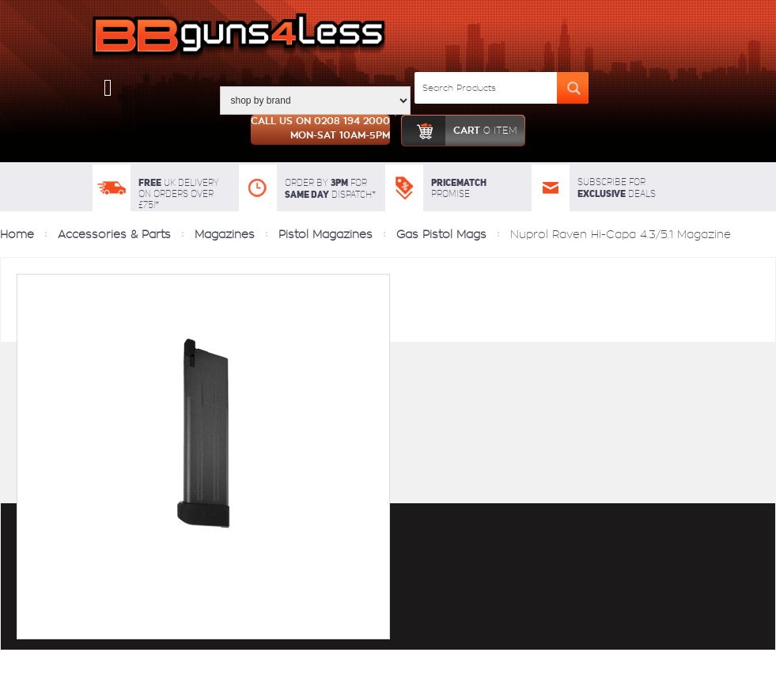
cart (459, 131)
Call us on (320, 130)
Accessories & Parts (114, 234)
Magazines (225, 234)
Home (17, 234)
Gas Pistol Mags (441, 234)
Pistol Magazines (325, 234)
